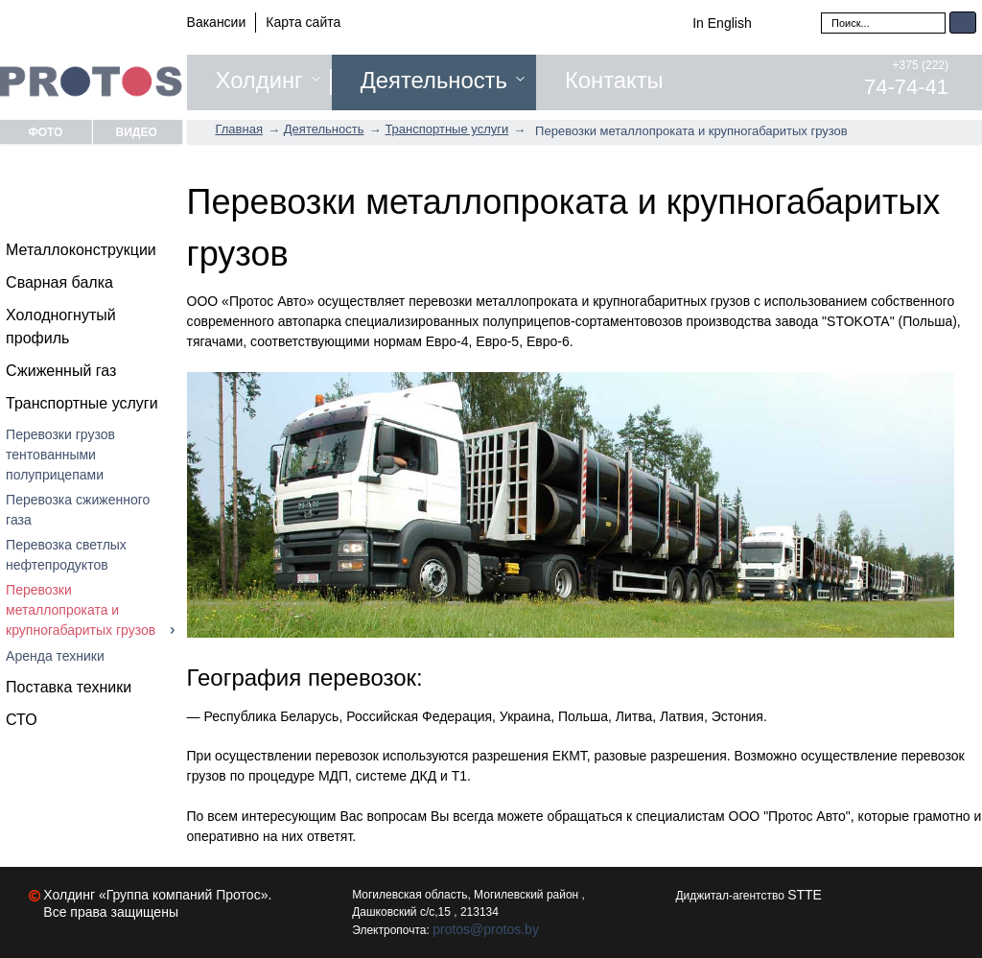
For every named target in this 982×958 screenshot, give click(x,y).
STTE (804, 894)
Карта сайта (303, 22)
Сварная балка (59, 282)
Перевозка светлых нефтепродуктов (66, 554)
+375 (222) (906, 79)
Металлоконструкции (81, 250)
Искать (962, 23)
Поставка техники (68, 687)
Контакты (614, 80)
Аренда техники (55, 656)
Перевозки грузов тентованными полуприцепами (60, 454)
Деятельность (434, 80)
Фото (45, 132)
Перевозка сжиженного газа (78, 509)
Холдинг (259, 80)
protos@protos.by (486, 929)
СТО (21, 720)
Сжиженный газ (61, 370)
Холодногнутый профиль (61, 326)
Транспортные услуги (82, 403)
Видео (136, 132)
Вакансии (216, 22)
